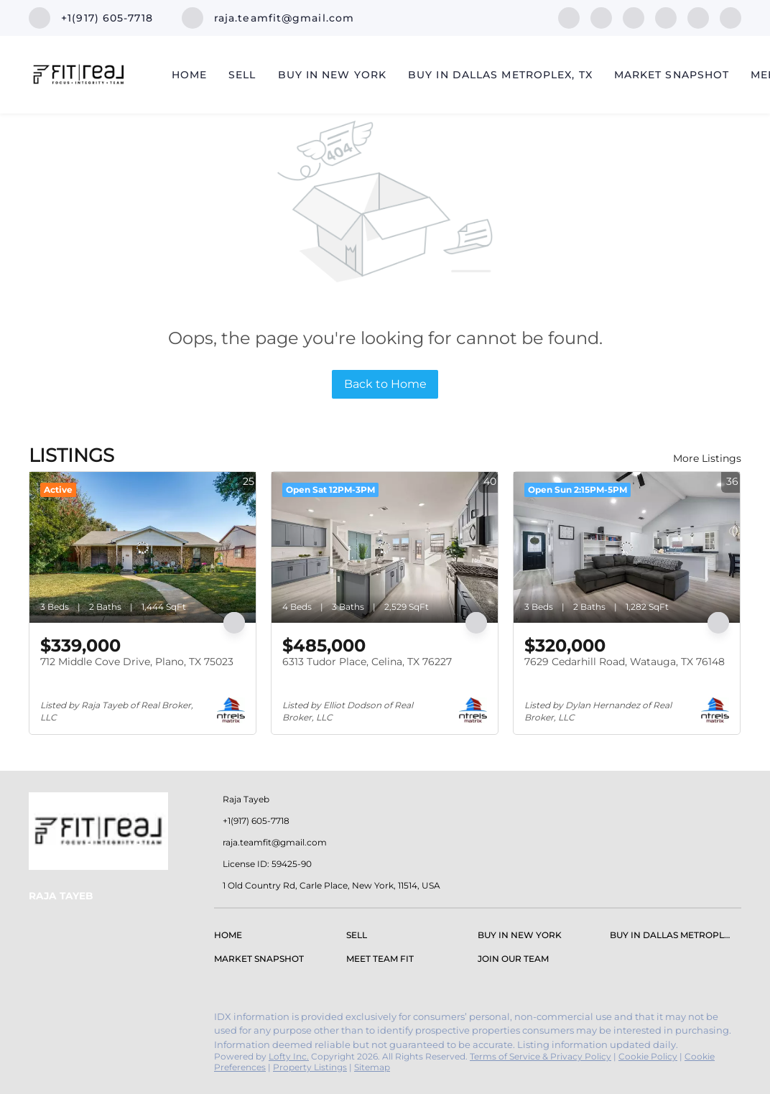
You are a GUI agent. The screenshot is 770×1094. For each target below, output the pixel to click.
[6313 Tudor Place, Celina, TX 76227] (385, 547)
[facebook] (569, 17)
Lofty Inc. (289, 1056)
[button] (231, 937)
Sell (242, 74)
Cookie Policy (647, 1056)
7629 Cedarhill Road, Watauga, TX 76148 (624, 661)
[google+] (730, 17)
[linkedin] (601, 17)
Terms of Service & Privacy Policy (540, 1056)
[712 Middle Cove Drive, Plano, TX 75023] (142, 547)
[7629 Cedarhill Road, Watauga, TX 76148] (627, 547)
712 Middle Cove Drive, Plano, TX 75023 (136, 661)
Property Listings (310, 1067)
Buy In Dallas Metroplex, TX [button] (500, 74)
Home (189, 74)
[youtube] (698, 17)
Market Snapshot (672, 74)
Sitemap (372, 1067)
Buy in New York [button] (332, 74)
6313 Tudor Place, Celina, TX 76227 (367, 661)
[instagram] (666, 17)
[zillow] (633, 17)
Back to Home (385, 384)
